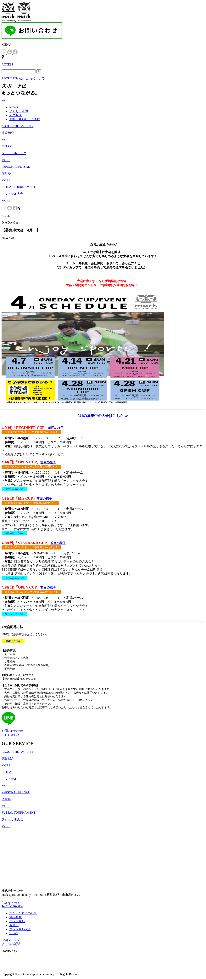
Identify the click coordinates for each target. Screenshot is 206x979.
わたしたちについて (23, 913)
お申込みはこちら (14, 488)
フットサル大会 (20, 929)
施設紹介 (15, 917)
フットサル (17, 921)
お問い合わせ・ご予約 (24, 119)
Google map (10, 902)
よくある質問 (18, 111)
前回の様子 (56, 428)
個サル (14, 925)
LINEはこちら (13, 641)
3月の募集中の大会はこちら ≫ (103, 416)
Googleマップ (11, 940)
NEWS (13, 107)
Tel (12, 906)
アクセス (15, 115)
